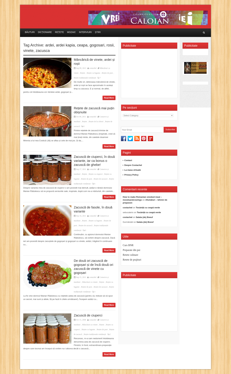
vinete (28, 50)
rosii (110, 45)
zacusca (43, 50)
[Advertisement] (150, 74)
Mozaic (71, 32)
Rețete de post (107, 73)
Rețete (59, 32)
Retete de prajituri (132, 259)
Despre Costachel (133, 165)
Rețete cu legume (93, 73)
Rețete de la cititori (96, 121)
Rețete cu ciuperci (96, 174)
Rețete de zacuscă (100, 179)
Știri (98, 32)
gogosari (97, 45)
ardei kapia (65, 45)
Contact (128, 160)
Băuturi (30, 32)
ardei (49, 45)
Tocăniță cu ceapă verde (148, 207)
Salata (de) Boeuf (144, 217)
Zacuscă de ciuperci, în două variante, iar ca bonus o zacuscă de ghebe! (94, 161)
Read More (109, 98)
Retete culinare (130, 254)
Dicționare (45, 32)
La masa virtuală (132, 170)
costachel (93, 68)
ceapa (82, 45)
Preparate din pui (131, 250)
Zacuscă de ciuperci (88, 315)
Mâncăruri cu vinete (90, 282)
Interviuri (85, 32)
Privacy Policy (131, 175)
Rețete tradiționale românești (85, 78)
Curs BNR (128, 245)
